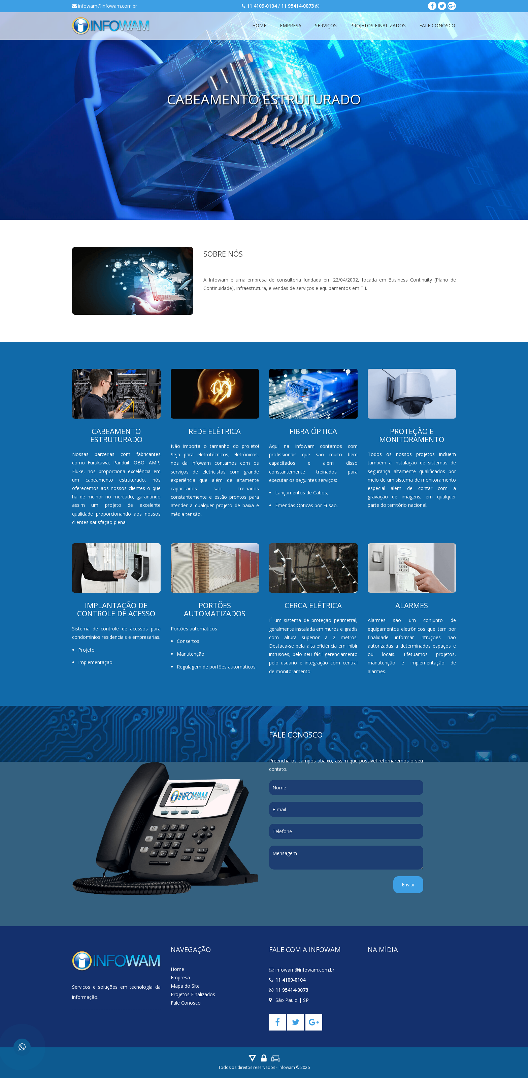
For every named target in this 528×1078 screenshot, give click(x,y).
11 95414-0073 (291, 990)
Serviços (326, 25)
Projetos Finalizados (378, 25)
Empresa (290, 25)
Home (259, 25)
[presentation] (320, 889)
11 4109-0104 (290, 980)
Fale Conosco (437, 25)
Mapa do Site (185, 986)
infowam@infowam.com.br (104, 6)
